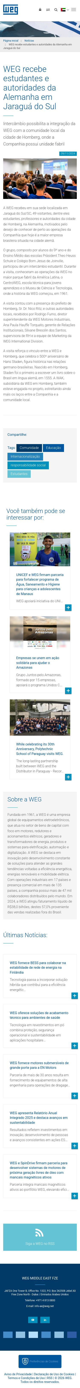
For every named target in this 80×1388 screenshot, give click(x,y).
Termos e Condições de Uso (26, 1378)
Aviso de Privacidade (18, 1374)
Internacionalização (25, 456)
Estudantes (19, 474)
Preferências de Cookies (44, 1361)
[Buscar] (56, 9)
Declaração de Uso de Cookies (54, 1374)
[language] (65, 9)
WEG (9, 9)
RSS (49, 1378)
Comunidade (29, 448)
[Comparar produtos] (48, 9)
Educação (53, 448)
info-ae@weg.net (44, 1306)
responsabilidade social (28, 465)
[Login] (40, 9)
